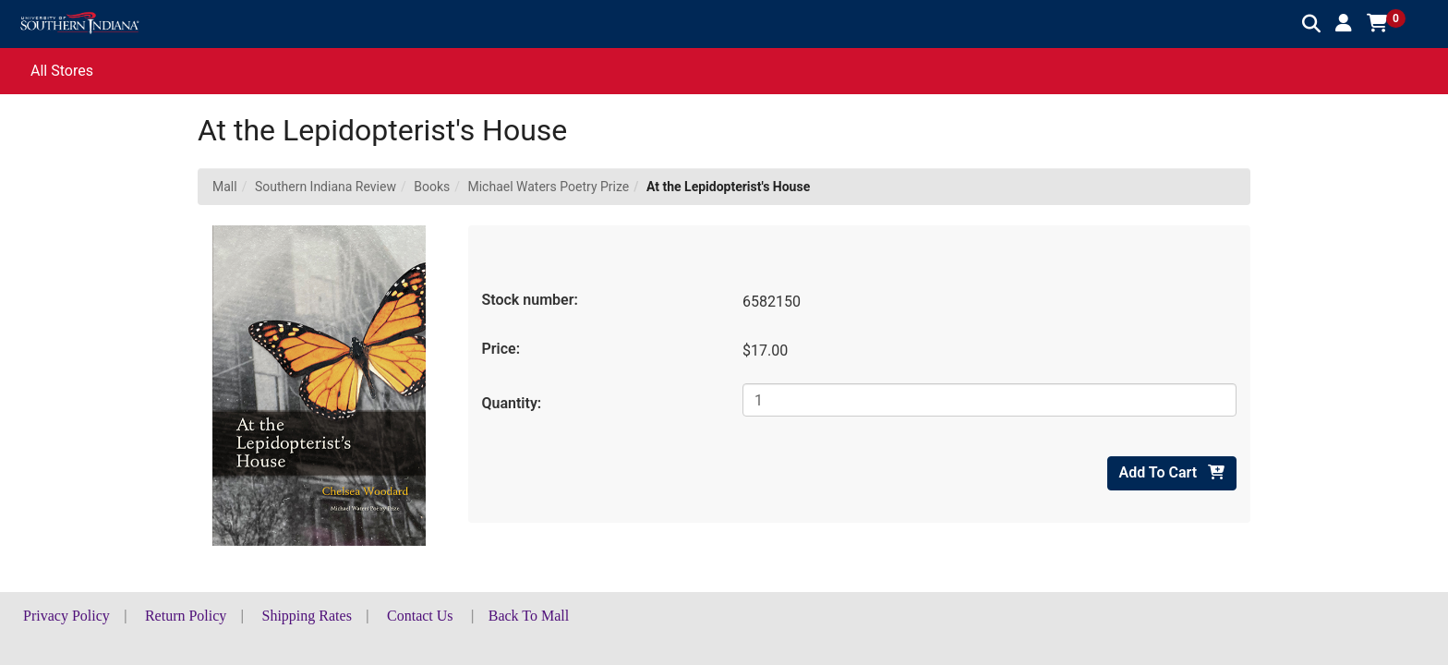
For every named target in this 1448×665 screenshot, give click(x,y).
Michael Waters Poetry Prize (548, 186)
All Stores (61, 70)
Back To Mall (529, 615)
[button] (1343, 23)
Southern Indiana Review (325, 186)
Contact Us (420, 615)
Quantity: (512, 403)
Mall (224, 186)
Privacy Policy (66, 615)
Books (432, 186)
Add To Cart (1172, 472)
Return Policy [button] (185, 615)
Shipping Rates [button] (307, 615)
